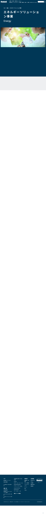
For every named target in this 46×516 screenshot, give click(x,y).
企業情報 (10, 1)
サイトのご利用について (17, 513)
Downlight (15, 497)
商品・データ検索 (27, 2)
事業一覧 (5, 499)
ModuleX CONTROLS (17, 499)
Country (20, 1)
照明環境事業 (5, 501)
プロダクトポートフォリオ (33, 2)
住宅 (25, 500)
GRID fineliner (21, 497)
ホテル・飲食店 (26, 494)
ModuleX (15, 493)
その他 (25, 501)
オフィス (25, 498)
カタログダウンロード (6, 513)
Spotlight (18, 497)
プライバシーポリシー (27, 513)
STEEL (14, 502)
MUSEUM (15, 494)
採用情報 (13, 1)
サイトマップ (22, 513)
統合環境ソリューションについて (13, 2)
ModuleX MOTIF (16, 501)
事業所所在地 (16, 1)
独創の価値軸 (5, 493)
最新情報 (32, 497)
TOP (4, 8)
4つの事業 (19, 2)
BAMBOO (17, 502)
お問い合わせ (42, 2)
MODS (22, 494)
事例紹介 (23, 2)
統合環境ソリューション (7, 491)
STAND (20, 502)
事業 (7, 8)
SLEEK (17, 494)
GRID (19, 494)
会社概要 (32, 494)
